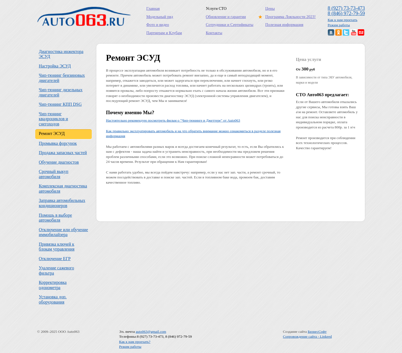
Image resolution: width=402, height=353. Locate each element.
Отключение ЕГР (54, 258)
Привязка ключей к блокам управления (56, 247)
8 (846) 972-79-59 (346, 13)
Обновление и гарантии (226, 16)
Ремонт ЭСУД (52, 133)
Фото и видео (157, 24)
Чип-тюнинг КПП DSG (60, 104)
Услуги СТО (216, 8)
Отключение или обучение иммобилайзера (63, 232)
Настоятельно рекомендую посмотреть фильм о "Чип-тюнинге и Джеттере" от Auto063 (173, 120)
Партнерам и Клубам (164, 33)
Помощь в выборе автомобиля (55, 218)
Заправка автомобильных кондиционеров (62, 203)
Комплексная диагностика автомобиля (63, 188)
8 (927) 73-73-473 (346, 8)
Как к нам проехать (342, 20)
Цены (270, 8)
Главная (153, 8)
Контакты (214, 33)
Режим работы (339, 25)
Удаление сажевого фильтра (56, 270)
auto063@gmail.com (151, 332)
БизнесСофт (317, 332)
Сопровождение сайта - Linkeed (307, 336)
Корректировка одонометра (53, 285)
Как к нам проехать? (134, 342)
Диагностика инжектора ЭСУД (61, 54)
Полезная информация (284, 24)
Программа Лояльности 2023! (289, 16)
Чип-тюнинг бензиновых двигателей (62, 78)
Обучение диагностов (59, 162)
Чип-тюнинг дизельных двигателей (60, 92)
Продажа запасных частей (63, 152)
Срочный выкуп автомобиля (53, 174)
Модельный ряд (159, 16)
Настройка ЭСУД (55, 66)
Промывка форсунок (58, 143)
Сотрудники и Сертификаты (229, 24)
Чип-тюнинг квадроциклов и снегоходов (53, 118)
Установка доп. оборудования (53, 299)
